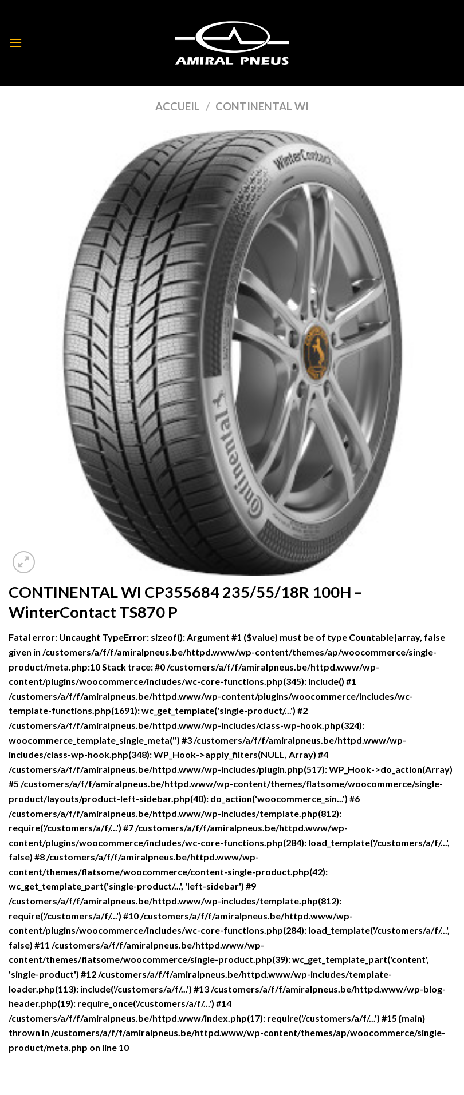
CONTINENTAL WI (262, 106)
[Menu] (15, 43)
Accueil (177, 106)
